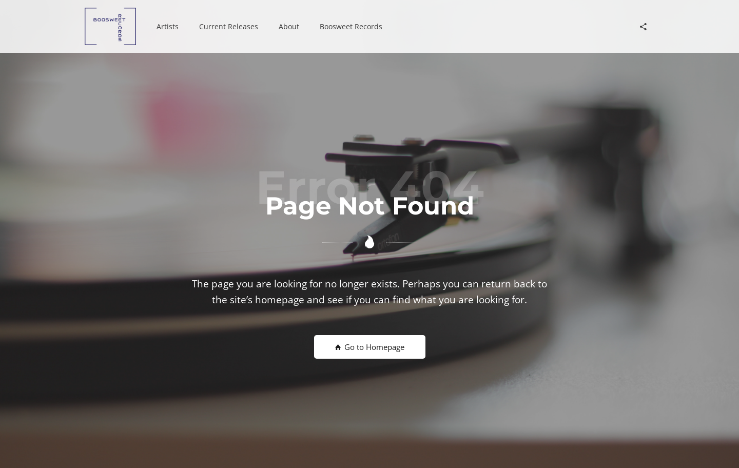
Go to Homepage (369, 347)
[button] (167, 26)
